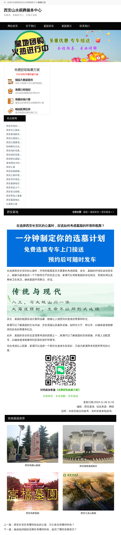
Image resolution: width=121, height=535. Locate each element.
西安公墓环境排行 (15, 175)
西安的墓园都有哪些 (16, 171)
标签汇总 (42, 2)
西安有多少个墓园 (15, 187)
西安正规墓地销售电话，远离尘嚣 (22, 142)
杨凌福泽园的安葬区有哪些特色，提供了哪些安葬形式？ (45, 529)
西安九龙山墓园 (88, 513)
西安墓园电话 (13, 183)
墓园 (85, 212)
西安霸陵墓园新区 (88, 466)
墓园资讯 (94, 212)
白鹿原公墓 (11, 204)
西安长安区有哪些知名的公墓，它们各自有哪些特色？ (44, 524)
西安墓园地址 (13, 200)
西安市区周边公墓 (15, 179)
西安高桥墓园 (32, 513)
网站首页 (13, 26)
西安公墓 (10, 167)
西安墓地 (105, 212)
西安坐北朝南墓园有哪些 (18, 191)
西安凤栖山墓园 (32, 465)
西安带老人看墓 (14, 195)
